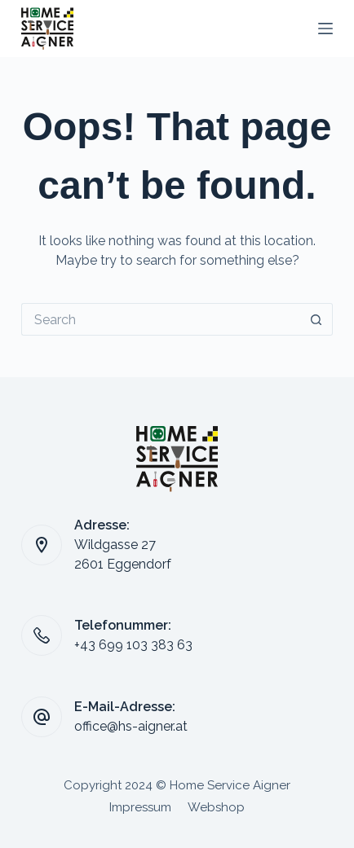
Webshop (216, 807)
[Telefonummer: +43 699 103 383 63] (41, 635)
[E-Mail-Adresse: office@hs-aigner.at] (41, 716)
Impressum (140, 807)
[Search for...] (160, 319)
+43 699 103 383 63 (133, 644)
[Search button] (316, 319)
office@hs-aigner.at (131, 726)
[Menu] (325, 28)
